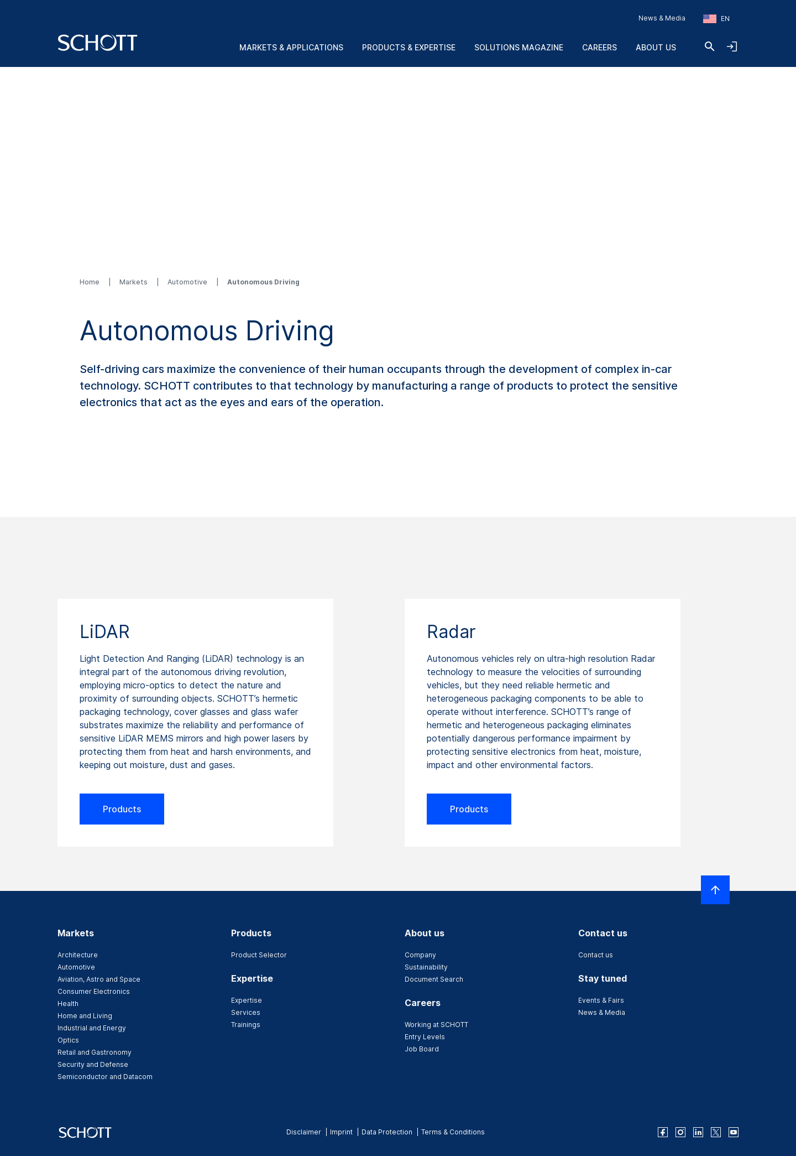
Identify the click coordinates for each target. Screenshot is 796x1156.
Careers (599, 47)
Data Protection (387, 1132)
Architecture (77, 955)
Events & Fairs (601, 1000)
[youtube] (734, 1132)
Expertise (246, 1000)
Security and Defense (92, 1064)
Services (245, 1012)
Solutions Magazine (518, 47)
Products (122, 809)
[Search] (709, 46)
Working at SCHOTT (436, 1024)
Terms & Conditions (453, 1132)
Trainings (245, 1024)
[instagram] (680, 1132)
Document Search (434, 979)
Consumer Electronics (93, 991)
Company (420, 955)
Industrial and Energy (91, 1028)
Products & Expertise (408, 47)
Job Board (422, 1049)
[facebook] (663, 1132)
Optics (68, 1040)
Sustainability (426, 967)
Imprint (341, 1132)
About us (656, 47)
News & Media (661, 18)
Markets (134, 282)
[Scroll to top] (715, 889)
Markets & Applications (291, 47)
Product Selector (259, 955)
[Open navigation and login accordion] (732, 46)
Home (90, 282)
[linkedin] (698, 1132)
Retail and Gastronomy (94, 1052)
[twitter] (716, 1132)
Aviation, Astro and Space (98, 979)
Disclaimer (303, 1132)
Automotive (188, 282)
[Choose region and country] (716, 18)
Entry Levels (425, 1037)
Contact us (595, 955)
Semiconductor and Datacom (105, 1076)
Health (67, 1003)
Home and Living (84, 1016)
